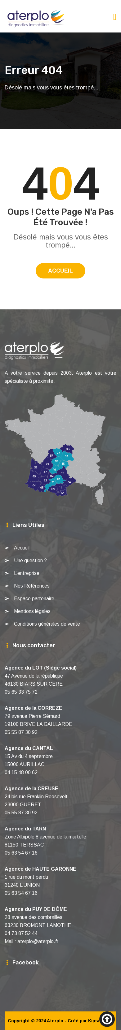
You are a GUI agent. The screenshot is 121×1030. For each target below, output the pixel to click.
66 (62, 493)
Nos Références (32, 585)
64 (34, 485)
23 (58, 453)
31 (53, 482)
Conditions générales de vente (47, 624)
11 (60, 487)
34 (69, 482)
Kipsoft (96, 1020)
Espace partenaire (34, 598)
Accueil (60, 271)
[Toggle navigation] (114, 17)
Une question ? (30, 560)
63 (66, 456)
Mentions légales (32, 611)
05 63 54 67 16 (21, 852)
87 (51, 455)
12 (62, 473)
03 (67, 449)
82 (52, 476)
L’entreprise (26, 573)
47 (45, 472)
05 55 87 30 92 (21, 732)
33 (35, 467)
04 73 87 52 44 (21, 933)
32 (45, 480)
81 (58, 479)
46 (54, 469)
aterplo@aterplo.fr (37, 941)
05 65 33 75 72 (21, 692)
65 (41, 487)
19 (56, 461)
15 (63, 463)
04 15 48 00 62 (21, 772)
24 (47, 464)
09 (53, 489)
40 (34, 476)
